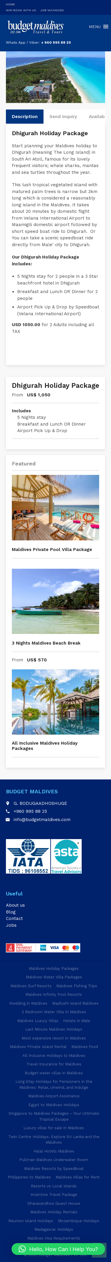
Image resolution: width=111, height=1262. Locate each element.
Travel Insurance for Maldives (53, 1064)
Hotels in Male (76, 1021)
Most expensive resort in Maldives (54, 1038)
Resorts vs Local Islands (54, 1186)
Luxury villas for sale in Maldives (53, 1128)
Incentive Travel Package (53, 1194)
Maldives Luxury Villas (37, 1021)
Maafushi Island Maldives (75, 1003)
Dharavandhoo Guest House (53, 1203)
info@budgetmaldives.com (42, 819)
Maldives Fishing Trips (76, 986)
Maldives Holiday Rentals (53, 1212)
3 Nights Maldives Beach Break (46, 643)
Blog (11, 912)
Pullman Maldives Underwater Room (53, 1160)
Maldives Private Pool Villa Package (52, 549)
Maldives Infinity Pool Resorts (53, 994)
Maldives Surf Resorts (31, 986)
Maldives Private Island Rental (38, 1046)
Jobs (11, 925)
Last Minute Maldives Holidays (53, 1029)
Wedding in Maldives (28, 1003)
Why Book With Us (21, 10)
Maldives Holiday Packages (54, 968)
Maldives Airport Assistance (54, 1096)
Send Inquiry (63, 116)
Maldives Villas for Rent (78, 1177)
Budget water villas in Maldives (54, 1073)
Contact (14, 918)
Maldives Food (84, 1046)
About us (15, 905)
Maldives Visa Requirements (53, 1238)
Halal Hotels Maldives (53, 1151)
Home (10, 4)
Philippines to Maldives (29, 1177)
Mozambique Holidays (78, 1221)
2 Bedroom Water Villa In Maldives (54, 1012)
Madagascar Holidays (53, 1229)
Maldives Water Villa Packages (54, 977)
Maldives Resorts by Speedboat (54, 1168)
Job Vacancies (52, 10)
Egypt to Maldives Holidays (53, 1105)
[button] (58, 1249)
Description (25, 116)
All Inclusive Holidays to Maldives (53, 1055)
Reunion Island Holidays (30, 1221)
